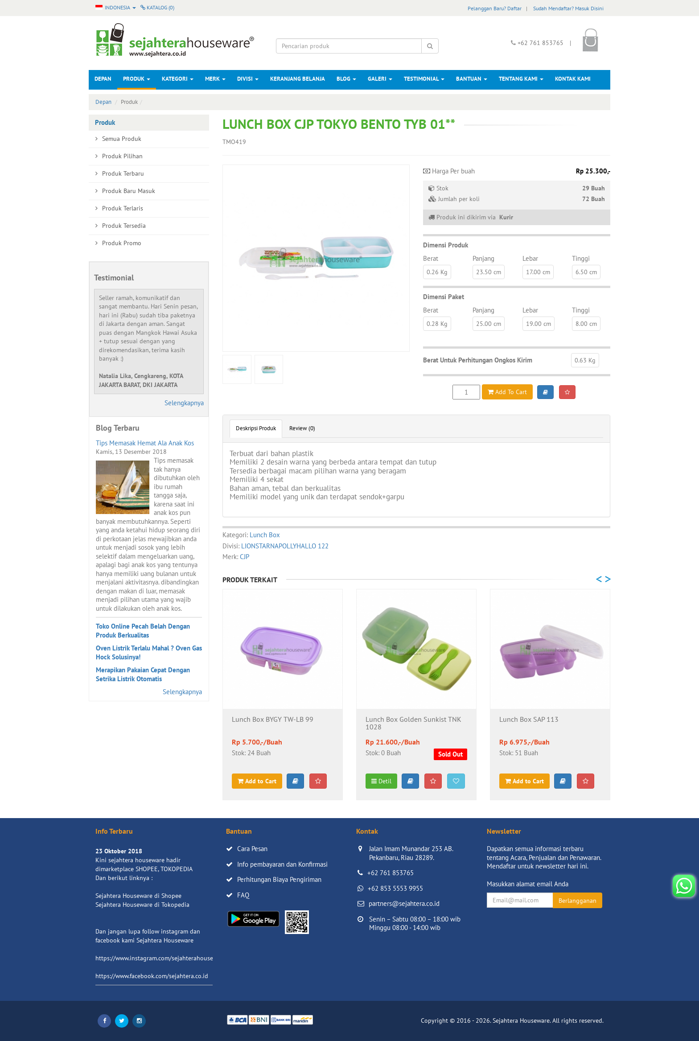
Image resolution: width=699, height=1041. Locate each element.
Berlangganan (577, 901)
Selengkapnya (184, 403)
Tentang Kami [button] (521, 78)
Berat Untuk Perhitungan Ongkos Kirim (477, 360)
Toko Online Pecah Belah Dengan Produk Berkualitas (143, 630)
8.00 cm (586, 324)
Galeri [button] (380, 78)
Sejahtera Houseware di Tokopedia (142, 905)
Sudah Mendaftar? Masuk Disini (568, 8)
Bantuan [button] (471, 78)
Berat (430, 258)
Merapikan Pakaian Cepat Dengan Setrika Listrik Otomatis (143, 674)
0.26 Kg (437, 272)
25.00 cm (488, 324)
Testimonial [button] (424, 78)
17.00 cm (538, 272)
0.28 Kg (437, 324)
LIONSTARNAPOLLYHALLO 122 (285, 546)
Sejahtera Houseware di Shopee (138, 896)
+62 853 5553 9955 (395, 888)
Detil (381, 781)
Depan (103, 78)
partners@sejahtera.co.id (404, 903)
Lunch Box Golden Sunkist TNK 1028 (413, 724)
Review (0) (302, 428)
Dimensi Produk (445, 245)
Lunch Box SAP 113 (529, 720)
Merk (215, 78)
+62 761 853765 (390, 872)
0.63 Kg (585, 360)
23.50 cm (488, 272)
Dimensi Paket (443, 296)
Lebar (530, 258)
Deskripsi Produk (256, 428)
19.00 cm (538, 324)
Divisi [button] (248, 78)
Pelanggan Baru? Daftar (495, 8)
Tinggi (581, 258)
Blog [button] (346, 78)
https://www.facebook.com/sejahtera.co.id (151, 976)
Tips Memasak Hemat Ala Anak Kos (145, 443)
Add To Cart (507, 392)
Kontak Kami (573, 78)
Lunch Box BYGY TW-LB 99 (272, 720)
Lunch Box (265, 535)
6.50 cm (586, 272)
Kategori (177, 78)
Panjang (483, 258)
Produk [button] (136, 78)
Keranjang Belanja (297, 78)
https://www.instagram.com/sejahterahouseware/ (161, 958)
